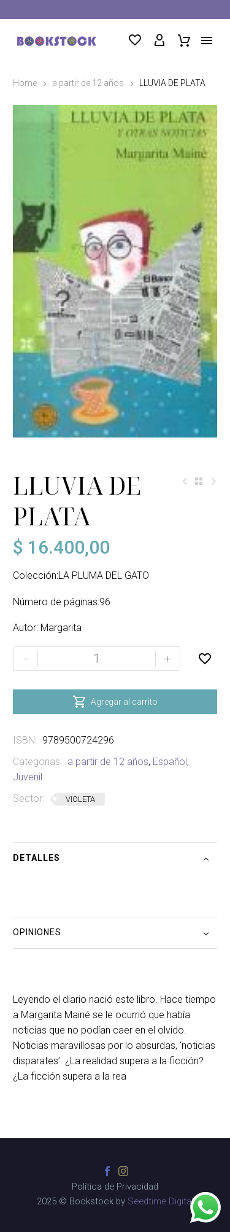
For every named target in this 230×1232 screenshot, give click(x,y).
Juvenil (27, 777)
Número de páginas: (56, 602)
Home (25, 83)
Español (170, 761)
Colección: (35, 575)
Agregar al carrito (115, 701)
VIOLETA (80, 799)
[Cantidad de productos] (96, 658)
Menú (206, 40)
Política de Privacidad (115, 1186)
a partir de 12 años (88, 83)
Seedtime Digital (160, 1201)
